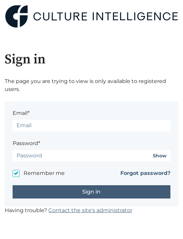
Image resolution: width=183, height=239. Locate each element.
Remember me (44, 173)
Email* (21, 113)
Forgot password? (145, 173)
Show (159, 156)
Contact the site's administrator (90, 210)
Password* (26, 143)
